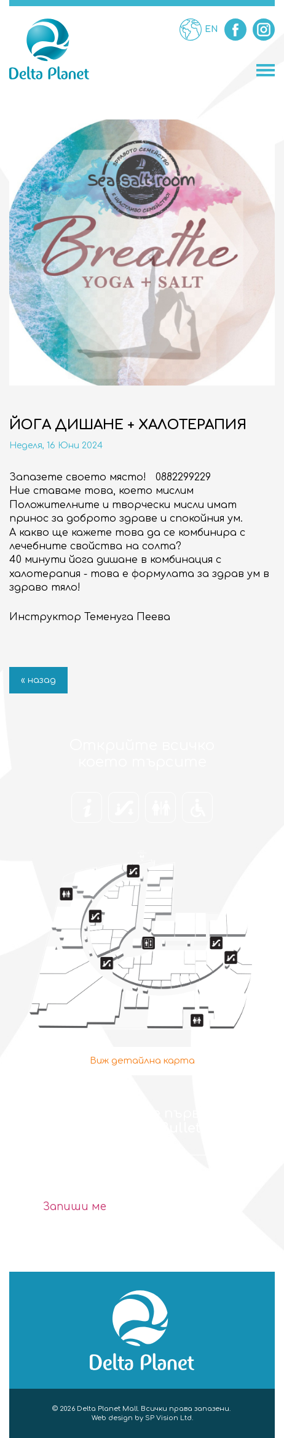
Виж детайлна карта (142, 1061)
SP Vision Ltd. (169, 1418)
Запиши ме (74, 1207)
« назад (38, 680)
